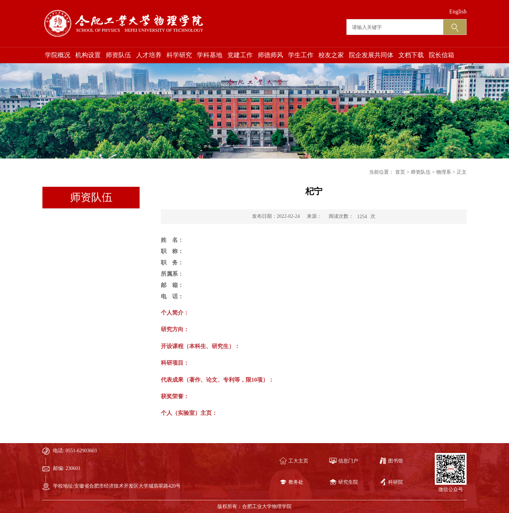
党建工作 (240, 55)
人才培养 (149, 55)
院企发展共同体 (371, 55)
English (458, 11)
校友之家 (331, 55)
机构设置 (88, 55)
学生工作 (301, 55)
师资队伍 (118, 55)
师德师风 (270, 55)
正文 (462, 172)
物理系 (443, 172)
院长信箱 (441, 55)
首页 (400, 172)
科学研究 (179, 55)
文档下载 (411, 55)
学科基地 (209, 55)
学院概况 (57, 55)
